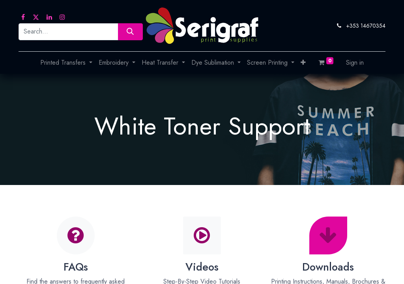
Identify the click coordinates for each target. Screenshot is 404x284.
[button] (303, 63)
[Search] (130, 31)
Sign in (355, 62)
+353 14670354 (365, 26)
